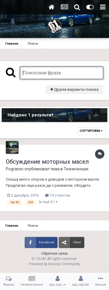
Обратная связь (54, 253)
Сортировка (91, 130)
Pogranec (15, 169)
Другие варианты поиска (74, 89)
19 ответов (57, 195)
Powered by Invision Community (54, 264)
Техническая (76, 169)
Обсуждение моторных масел (47, 161)
